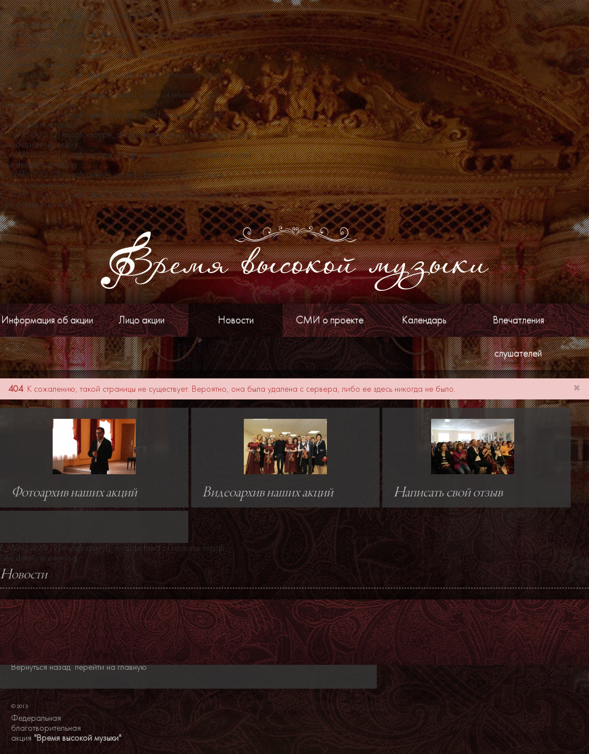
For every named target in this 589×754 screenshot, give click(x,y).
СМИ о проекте (329, 320)
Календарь (424, 320)
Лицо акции (142, 320)
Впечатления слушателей (518, 336)
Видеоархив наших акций (267, 493)
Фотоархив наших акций (74, 493)
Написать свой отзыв (448, 493)
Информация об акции (47, 320)
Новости (236, 320)
